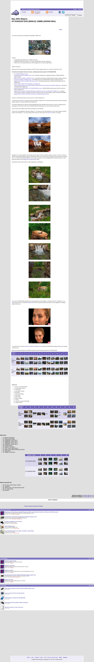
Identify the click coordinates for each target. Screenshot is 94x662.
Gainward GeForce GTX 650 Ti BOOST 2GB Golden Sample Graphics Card (20, 575)
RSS (92, 509)
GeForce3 (50, 112)
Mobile (41, 657)
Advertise (80, 9)
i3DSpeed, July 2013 (9, 570)
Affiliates (75, 9)
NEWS (51, 12)
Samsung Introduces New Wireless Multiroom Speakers (16, 602)
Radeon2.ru (22, 100)
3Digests (12, 567)
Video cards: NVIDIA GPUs (17, 518)
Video (32, 657)
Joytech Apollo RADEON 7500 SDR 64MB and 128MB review (27, 83)
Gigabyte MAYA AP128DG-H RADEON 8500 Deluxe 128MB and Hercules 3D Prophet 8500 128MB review (36, 91)
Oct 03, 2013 (7, 608)
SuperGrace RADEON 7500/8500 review (22, 79)
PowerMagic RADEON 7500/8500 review (23, 75)
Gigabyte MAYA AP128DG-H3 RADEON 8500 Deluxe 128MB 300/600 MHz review (31, 94)
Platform (28, 657)
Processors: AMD (16, 528)
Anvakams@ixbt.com (88, 495)
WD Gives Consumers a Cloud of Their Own (14, 607)
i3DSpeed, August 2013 (9, 565)
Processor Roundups (15, 514)
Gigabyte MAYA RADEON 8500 (29, 159)
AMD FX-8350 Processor (10, 526)
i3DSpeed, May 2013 (9, 579)
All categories (37, 13)
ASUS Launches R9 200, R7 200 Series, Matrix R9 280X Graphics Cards (19, 588)
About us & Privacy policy (53, 657)
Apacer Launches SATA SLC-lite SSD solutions (14, 593)
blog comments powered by (34, 506)
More (90, 509)
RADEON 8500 (30, 302)
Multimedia (37, 657)
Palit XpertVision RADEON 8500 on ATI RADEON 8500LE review (28, 88)
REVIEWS (37, 12)
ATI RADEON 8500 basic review (21, 73)
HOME (24, 12)
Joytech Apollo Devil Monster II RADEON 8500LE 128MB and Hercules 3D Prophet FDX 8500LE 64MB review (37, 85)
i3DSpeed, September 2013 (10, 560)
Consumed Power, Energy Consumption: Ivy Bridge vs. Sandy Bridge (19, 530)
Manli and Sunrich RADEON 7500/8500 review (24, 78)
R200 (13, 302)
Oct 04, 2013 (7, 603)
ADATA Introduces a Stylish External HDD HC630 (15, 597)
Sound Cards (14, 523)
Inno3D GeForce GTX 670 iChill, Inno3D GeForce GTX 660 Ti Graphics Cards (21, 516)
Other (45, 657)
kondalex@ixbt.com (88, 496)
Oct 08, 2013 (7, 589)
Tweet (60, 29)
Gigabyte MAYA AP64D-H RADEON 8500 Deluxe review (26, 81)
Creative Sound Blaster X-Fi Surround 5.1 (13, 521)
